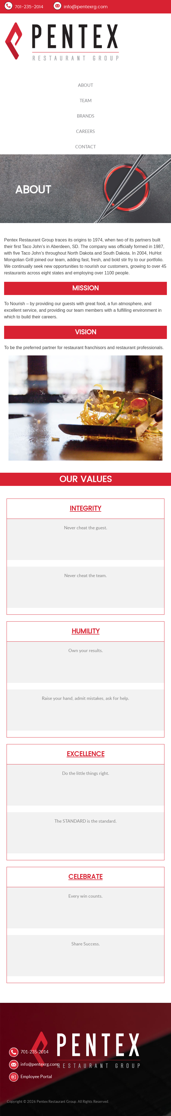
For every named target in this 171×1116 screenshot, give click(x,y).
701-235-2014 (29, 7)
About (85, 85)
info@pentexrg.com (86, 7)
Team (86, 101)
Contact (85, 147)
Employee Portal (36, 1076)
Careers (85, 131)
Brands (85, 116)
